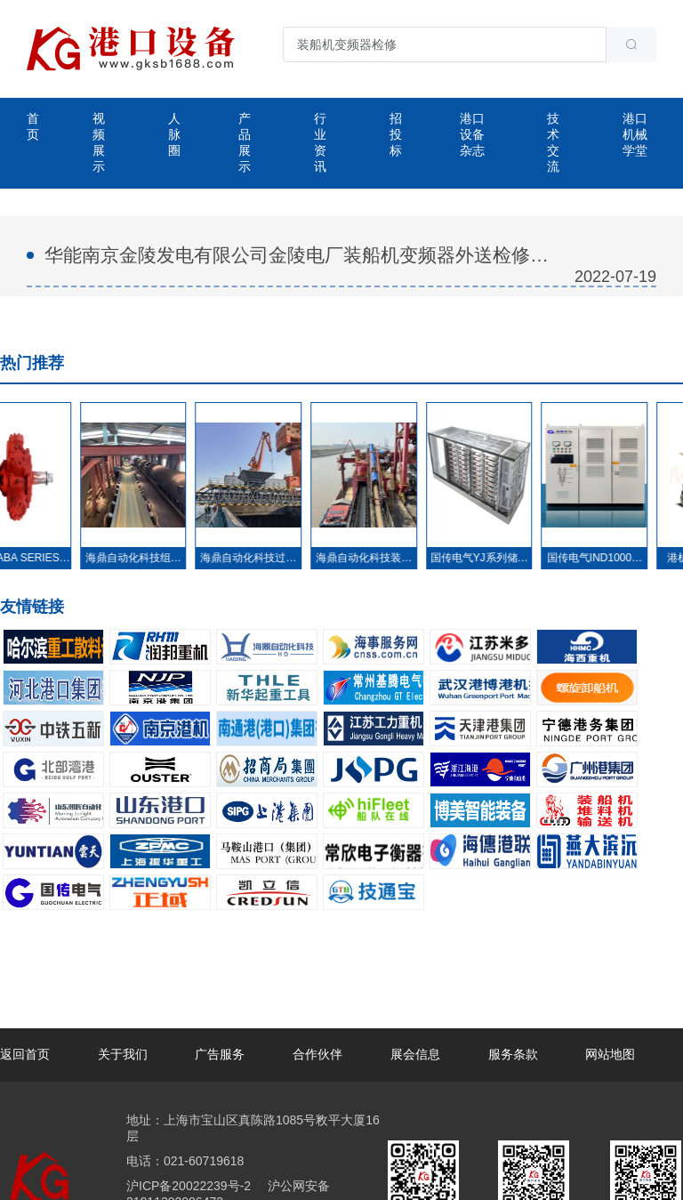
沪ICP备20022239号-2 (188, 1186)
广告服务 (220, 1054)
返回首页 (25, 1054)
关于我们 (123, 1054)
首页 (33, 126)
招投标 (396, 134)
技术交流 (553, 142)
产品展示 (244, 142)
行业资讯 (320, 142)
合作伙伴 (317, 1054)
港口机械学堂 (635, 134)
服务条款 (513, 1054)
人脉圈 (174, 134)
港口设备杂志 (472, 134)
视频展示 (98, 142)
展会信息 (415, 1054)
